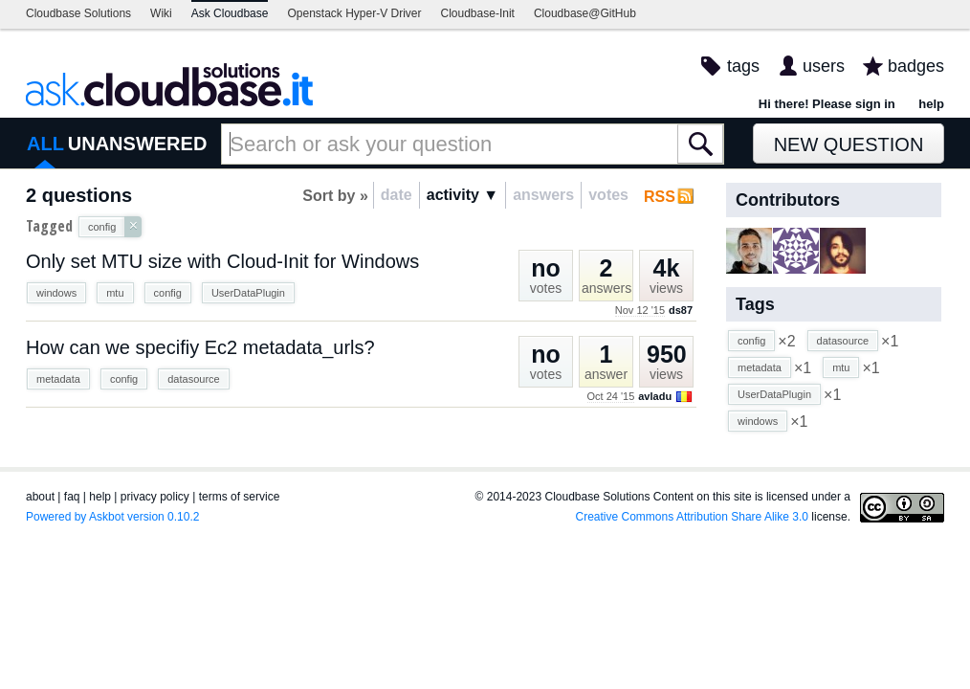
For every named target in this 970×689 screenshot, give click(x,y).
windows (56, 293)
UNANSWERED (138, 143)
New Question (849, 144)
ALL (45, 143)
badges (916, 66)
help (931, 104)
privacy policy (155, 496)
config (168, 293)
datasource (193, 379)
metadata (58, 379)
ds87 (681, 310)
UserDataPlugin (248, 293)
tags (743, 66)
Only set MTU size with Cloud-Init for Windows (222, 261)
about (40, 496)
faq (72, 496)
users (824, 66)
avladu (655, 396)
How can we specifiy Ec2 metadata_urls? (200, 347)
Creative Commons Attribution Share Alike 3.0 (692, 516)
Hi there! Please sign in (827, 104)
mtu (114, 293)
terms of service (239, 496)
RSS (659, 197)
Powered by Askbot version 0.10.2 (112, 516)
